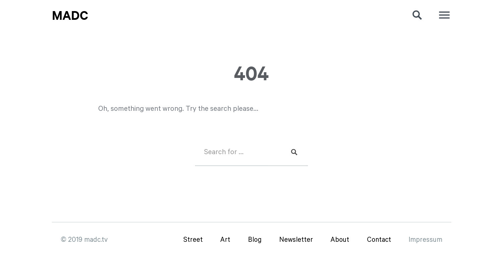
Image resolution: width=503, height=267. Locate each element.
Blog (255, 240)
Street (193, 240)
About (339, 240)
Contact (379, 240)
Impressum (425, 240)
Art (225, 240)
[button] (410, 15)
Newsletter (296, 240)
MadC (70, 15)
